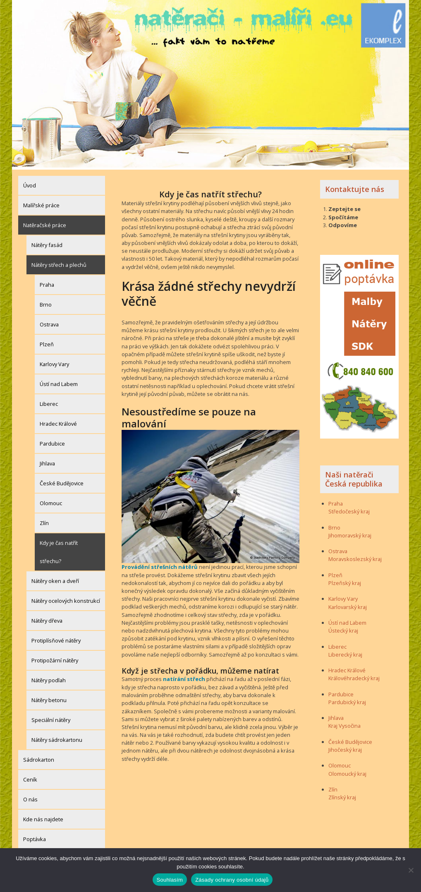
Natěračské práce (44, 223)
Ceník (30, 777)
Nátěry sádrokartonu (56, 737)
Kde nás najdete (43, 817)
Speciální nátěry (50, 718)
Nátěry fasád (46, 243)
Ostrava (49, 322)
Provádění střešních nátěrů (159, 565)
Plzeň (47, 342)
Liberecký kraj (345, 652)
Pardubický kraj (347, 700)
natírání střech (183, 677)
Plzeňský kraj (344, 581)
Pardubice (52, 441)
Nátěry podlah (48, 678)
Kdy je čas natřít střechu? (59, 550)
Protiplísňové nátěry (56, 638)
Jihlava (47, 461)
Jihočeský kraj (345, 747)
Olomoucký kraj (347, 771)
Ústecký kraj (343, 629)
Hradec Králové (58, 421)
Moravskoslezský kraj (355, 557)
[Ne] (411, 870)
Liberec (49, 401)
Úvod (29, 183)
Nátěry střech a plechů (58, 262)
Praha (47, 282)
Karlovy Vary (54, 362)
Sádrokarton (38, 757)
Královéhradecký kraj (354, 676)
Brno (46, 302)
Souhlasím (170, 880)
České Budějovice (62, 481)
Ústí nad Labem (59, 382)
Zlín (44, 521)
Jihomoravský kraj (349, 533)
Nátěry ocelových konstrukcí (65, 598)
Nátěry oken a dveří (55, 579)
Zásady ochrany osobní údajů (231, 880)
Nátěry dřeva (46, 618)
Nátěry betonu (49, 698)
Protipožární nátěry (54, 658)
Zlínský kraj (342, 795)
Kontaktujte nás (354, 187)
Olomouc (51, 501)
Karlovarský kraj (347, 605)
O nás (30, 797)
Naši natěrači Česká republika (354, 477)
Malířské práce (41, 203)
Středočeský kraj (349, 509)
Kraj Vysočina (344, 724)
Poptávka (34, 837)
